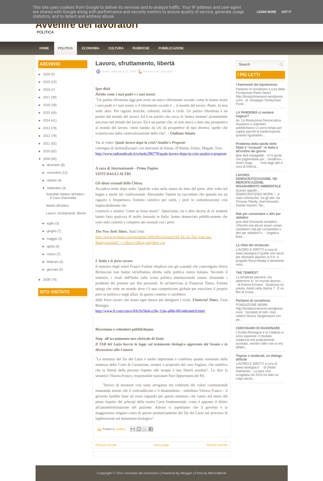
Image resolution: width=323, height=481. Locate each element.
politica (121, 429)
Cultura (116, 48)
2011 (47, 143)
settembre (54, 188)
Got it (286, 12)
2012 (47, 136)
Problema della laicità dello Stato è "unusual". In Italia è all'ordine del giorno (257, 147)
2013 (47, 128)
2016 (47, 105)
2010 (47, 151)
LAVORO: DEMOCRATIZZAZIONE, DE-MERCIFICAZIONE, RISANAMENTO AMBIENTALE (258, 180)
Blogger (186, 473)
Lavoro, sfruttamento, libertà (65, 213)
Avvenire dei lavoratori (87, 24)
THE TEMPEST (247, 273)
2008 (47, 279)
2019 (47, 82)
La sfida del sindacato (252, 245)
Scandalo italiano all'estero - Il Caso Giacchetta (66, 196)
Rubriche (141, 48)
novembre (54, 173)
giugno (52, 231)
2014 (47, 120)
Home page (161, 445)
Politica (65, 48)
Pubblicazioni (170, 48)
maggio (52, 239)
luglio (51, 223)
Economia (91, 48)
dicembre (54, 165)
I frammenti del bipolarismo (257, 84)
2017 (47, 97)
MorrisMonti (217, 473)
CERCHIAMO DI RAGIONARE (258, 328)
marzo (52, 254)
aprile (51, 246)
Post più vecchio (216, 445)
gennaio (53, 269)
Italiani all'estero (57, 205)
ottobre (52, 180)
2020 (47, 74)
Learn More (266, 12)
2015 (47, 113)
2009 (47, 159)
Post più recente (106, 445)
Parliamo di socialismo (253, 300)
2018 (47, 90)
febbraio (53, 262)
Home (44, 48)
